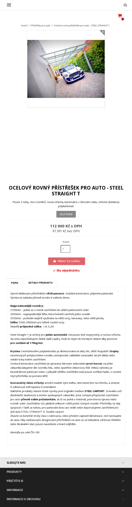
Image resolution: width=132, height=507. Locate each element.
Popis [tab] (14, 282)
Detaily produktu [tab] (41, 282)
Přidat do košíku (66, 261)
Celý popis (66, 214)
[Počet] (65, 249)
